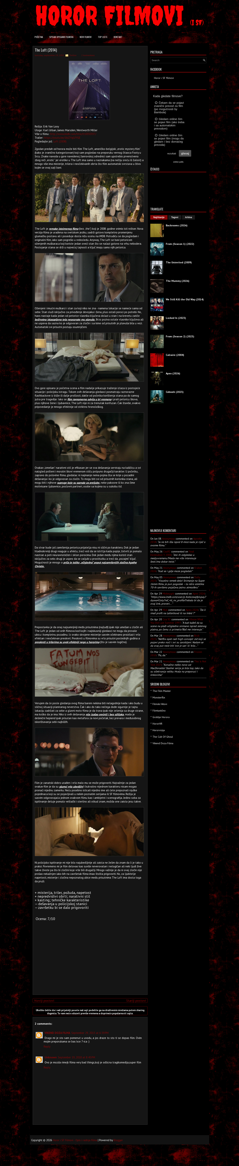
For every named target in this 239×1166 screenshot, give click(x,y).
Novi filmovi (85, 36)
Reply (47, 1046)
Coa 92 (167, 619)
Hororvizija (159, 730)
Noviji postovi (44, 1000)
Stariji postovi (136, 1000)
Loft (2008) (59, 141)
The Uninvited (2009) (179, 262)
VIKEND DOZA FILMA (57, 1033)
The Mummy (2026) (177, 281)
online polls (178, 162)
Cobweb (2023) (175, 392)
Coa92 (166, 551)
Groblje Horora (161, 717)
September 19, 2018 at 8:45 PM (76, 1057)
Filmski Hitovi (160, 704)
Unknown (51, 1057)
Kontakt (118, 36)
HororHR (157, 723)
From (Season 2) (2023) (180, 336)
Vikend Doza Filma (163, 743)
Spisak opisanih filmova (61, 36)
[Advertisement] (89, 965)
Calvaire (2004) (175, 355)
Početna (39, 36)
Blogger (118, 1140)
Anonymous (168, 538)
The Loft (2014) (46, 50)
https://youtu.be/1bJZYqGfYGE (62, 137)
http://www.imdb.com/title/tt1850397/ (73, 134)
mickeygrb (168, 593)
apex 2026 (199, 593)
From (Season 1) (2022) (180, 244)
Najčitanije (158, 217)
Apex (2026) (173, 373)
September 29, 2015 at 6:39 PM (89, 1033)
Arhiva (188, 217)
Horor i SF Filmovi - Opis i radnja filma (75, 1140)
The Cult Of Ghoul (163, 736)
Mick (165, 610)
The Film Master (162, 691)
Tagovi (174, 217)
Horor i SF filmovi (164, 78)
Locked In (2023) (176, 318)
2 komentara (87, 55)
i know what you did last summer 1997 (176, 621)
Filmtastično (159, 710)
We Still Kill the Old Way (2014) (185, 299)
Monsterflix (159, 697)
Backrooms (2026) (176, 225)
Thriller (73, 55)
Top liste (102, 36)
